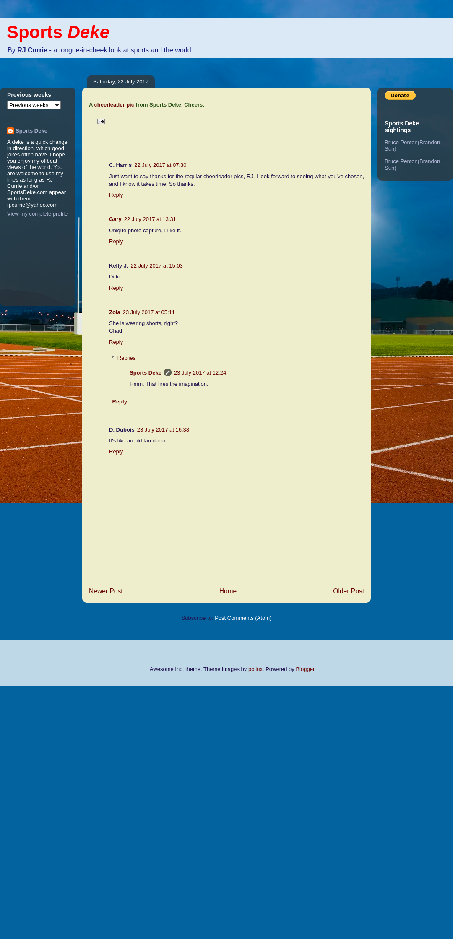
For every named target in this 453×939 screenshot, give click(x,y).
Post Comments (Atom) (243, 618)
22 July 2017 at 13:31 (150, 219)
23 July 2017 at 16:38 (163, 430)
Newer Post (106, 591)
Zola (114, 312)
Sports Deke (145, 372)
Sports (58, 32)
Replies (126, 358)
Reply (116, 195)
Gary (115, 219)
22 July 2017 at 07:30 (160, 165)
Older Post (348, 591)
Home (228, 591)
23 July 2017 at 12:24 (200, 372)
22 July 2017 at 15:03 (157, 266)
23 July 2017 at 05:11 (149, 312)
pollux (255, 669)
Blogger (305, 669)
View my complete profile (37, 214)
